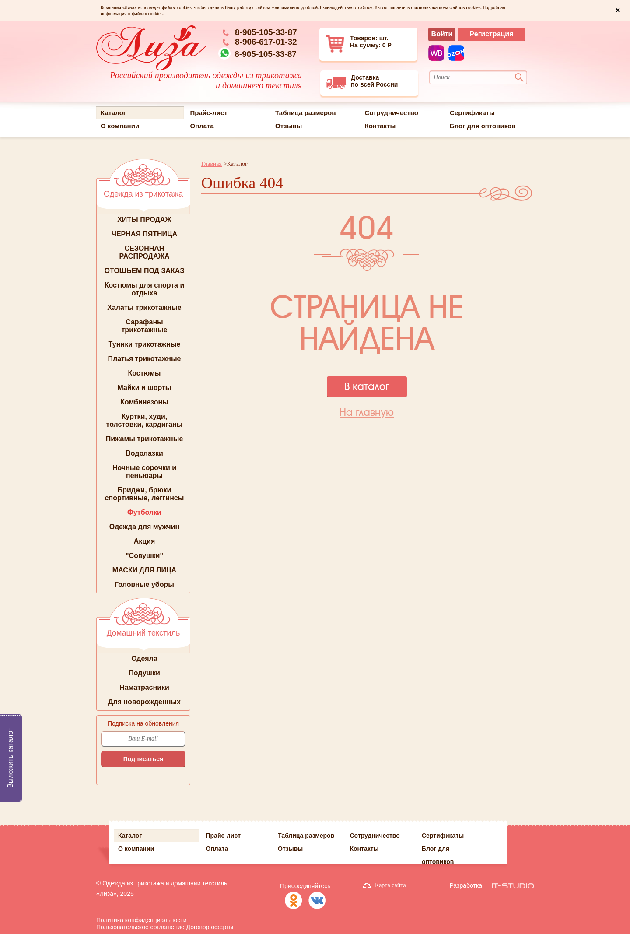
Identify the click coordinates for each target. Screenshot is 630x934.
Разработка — (469, 885)
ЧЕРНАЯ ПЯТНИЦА (145, 234)
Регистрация (491, 34)
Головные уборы (144, 584)
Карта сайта (390, 885)
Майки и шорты (145, 387)
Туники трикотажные (144, 344)
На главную (367, 412)
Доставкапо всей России (362, 81)
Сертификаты (472, 112)
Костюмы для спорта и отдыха (144, 289)
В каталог (366, 386)
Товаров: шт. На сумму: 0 (360, 43)
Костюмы (144, 373)
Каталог (113, 112)
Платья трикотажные (144, 358)
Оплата (202, 126)
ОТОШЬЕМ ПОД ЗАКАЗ (145, 270)
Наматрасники (144, 687)
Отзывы (288, 126)
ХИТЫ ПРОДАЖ (144, 219)
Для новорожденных (144, 702)
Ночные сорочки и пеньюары (144, 471)
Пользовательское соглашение (140, 926)
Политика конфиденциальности (141, 919)
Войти (442, 34)
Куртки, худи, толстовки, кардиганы (144, 420)
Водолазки (144, 453)
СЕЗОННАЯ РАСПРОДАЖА (144, 252)
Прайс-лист (209, 112)
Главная (211, 164)
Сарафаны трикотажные (145, 326)
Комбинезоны (144, 402)
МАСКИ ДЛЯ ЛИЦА (144, 570)
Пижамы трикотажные (144, 438)
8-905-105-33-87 (266, 32)
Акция (144, 541)
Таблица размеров (305, 112)
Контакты (380, 126)
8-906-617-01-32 (266, 41)
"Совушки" (144, 555)
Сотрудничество (391, 112)
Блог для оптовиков (482, 126)
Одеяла (144, 658)
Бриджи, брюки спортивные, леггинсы (144, 494)
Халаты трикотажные (144, 307)
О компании (120, 126)
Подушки (144, 673)
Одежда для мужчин (144, 526)
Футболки (144, 512)
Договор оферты (210, 926)
